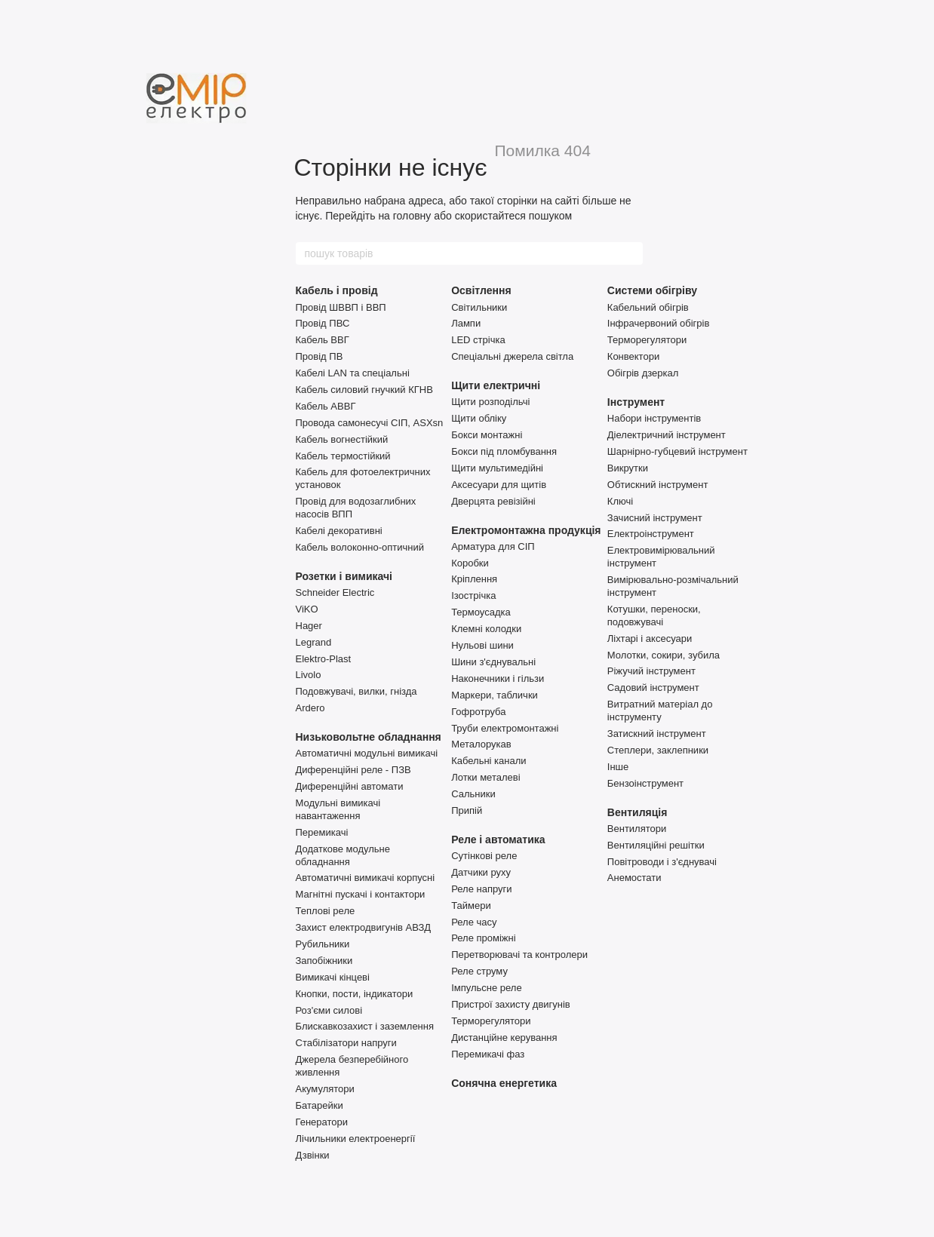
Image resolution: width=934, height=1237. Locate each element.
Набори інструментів (654, 418)
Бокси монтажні (486, 434)
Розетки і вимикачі (344, 576)
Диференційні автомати (350, 786)
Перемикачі (322, 832)
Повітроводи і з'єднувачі (662, 861)
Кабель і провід (337, 290)
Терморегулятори (490, 1021)
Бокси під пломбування (504, 451)
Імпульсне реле (486, 987)
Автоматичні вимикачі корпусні (365, 877)
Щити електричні (495, 385)
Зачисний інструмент (654, 517)
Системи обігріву (652, 290)
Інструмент (636, 402)
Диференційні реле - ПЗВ (353, 769)
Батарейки (319, 1105)
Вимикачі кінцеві (333, 977)
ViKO (307, 609)
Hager (309, 625)
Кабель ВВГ (322, 339)
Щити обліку (478, 418)
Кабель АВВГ (326, 406)
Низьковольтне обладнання (368, 737)
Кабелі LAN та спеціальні (353, 373)
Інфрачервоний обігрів (658, 323)
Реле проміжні (483, 938)
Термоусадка (481, 612)
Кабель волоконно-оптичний (360, 547)
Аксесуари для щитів (498, 484)
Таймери (471, 905)
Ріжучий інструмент (651, 671)
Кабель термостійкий (343, 456)
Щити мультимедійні (497, 468)
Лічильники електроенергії (356, 1138)
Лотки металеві (485, 777)
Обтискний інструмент (657, 484)
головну (412, 216)
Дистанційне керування (504, 1037)
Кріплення (474, 579)
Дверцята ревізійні (493, 501)
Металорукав (481, 744)
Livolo (308, 674)
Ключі (620, 501)
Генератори (322, 1122)
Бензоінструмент (645, 783)
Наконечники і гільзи (497, 678)
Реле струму (479, 971)
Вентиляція (637, 812)
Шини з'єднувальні (493, 662)
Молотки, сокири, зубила (663, 655)
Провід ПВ (319, 356)
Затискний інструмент (656, 733)
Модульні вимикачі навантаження (338, 809)
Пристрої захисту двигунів (510, 1004)
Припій (466, 810)
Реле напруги (481, 889)
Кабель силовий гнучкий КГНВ (364, 389)
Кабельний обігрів (648, 307)
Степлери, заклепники (657, 750)
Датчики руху (481, 872)
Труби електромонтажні (504, 728)
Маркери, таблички (494, 695)
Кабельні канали (488, 760)
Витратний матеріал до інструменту (660, 710)
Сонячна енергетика (504, 1083)
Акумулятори (325, 1088)
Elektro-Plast (324, 659)
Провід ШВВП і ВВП (341, 307)
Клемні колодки (486, 628)
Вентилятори (636, 828)
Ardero (310, 708)
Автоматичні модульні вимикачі (367, 753)
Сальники (473, 794)
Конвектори (633, 356)
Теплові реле (325, 910)
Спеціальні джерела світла (512, 356)
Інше (617, 766)
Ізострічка (473, 595)
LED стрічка (478, 339)
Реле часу (473, 922)
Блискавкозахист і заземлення (365, 1026)
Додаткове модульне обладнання (343, 855)
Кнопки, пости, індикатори (354, 993)
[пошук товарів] (631, 253)
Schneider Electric (335, 592)
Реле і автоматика (498, 839)
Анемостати (634, 877)
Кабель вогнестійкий (342, 439)
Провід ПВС (323, 323)
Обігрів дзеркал (642, 373)
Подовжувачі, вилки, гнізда (356, 691)
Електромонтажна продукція (526, 530)
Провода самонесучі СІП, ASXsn (370, 422)
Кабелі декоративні (339, 530)
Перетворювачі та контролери (519, 954)
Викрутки (627, 468)
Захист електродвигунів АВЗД (364, 927)
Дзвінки (313, 1155)
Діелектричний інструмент (666, 434)
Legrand (314, 642)
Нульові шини (482, 645)
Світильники (479, 307)
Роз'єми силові (329, 1010)
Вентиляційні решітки (656, 845)
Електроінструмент (650, 533)
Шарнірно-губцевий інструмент (677, 451)
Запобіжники (324, 960)
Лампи (466, 323)
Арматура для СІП (492, 546)
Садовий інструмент (653, 687)
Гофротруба (478, 711)
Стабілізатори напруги (346, 1042)
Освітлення (481, 290)
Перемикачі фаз (487, 1054)
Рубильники (323, 944)
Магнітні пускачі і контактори (361, 894)
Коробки (470, 563)
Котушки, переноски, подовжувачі (654, 615)
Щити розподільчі (490, 401)
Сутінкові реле (484, 855)
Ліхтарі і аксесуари (649, 638)
